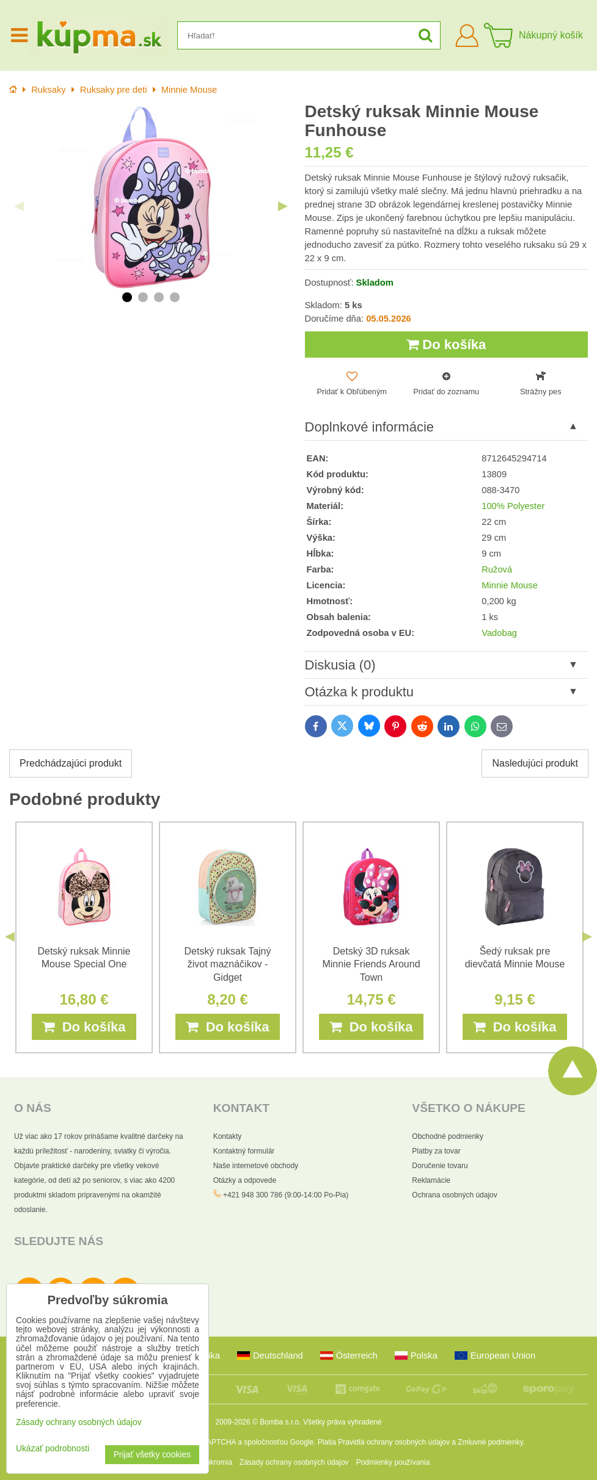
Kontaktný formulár (244, 1151)
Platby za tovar (436, 1151)
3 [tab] (159, 297)
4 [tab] (175, 297)
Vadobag (499, 633)
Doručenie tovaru (439, 1165)
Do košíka (446, 344)
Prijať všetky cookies (152, 1454)
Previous (19, 206)
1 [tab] (127, 297)
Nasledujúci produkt (535, 763)
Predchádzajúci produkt (71, 763)
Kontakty (227, 1136)
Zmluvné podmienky (490, 1442)
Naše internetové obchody (255, 1165)
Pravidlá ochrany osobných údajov (394, 1442)
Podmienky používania (393, 1462)
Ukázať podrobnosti (52, 1448)
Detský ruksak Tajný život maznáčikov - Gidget (228, 964)
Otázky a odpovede (244, 1180)
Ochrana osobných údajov (454, 1195)
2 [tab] (143, 297)
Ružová (497, 569)
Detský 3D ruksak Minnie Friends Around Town (371, 964)
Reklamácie (431, 1180)
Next (283, 206)
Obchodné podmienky (447, 1136)
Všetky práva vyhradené (342, 1422)
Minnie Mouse (510, 585)
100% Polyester (513, 506)
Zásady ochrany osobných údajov (294, 1462)
